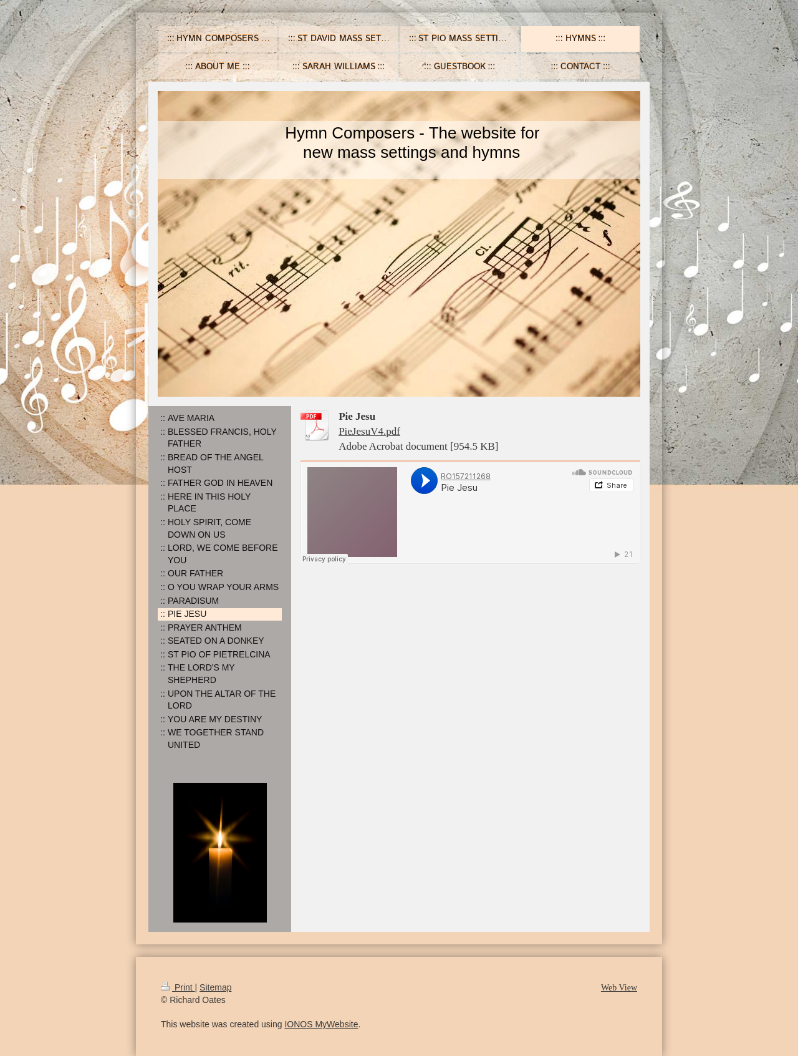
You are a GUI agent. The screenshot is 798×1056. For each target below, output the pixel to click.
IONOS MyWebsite (321, 1024)
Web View (619, 987)
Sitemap (215, 987)
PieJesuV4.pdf (369, 431)
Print (178, 987)
